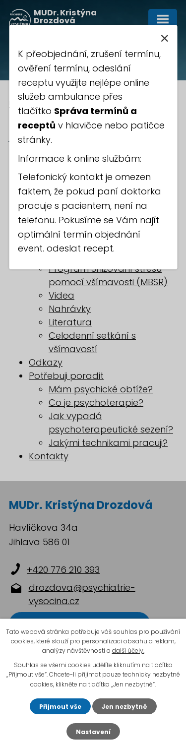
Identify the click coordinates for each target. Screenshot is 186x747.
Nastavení (93, 732)
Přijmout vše (60, 706)
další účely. (128, 650)
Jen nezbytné (124, 706)
